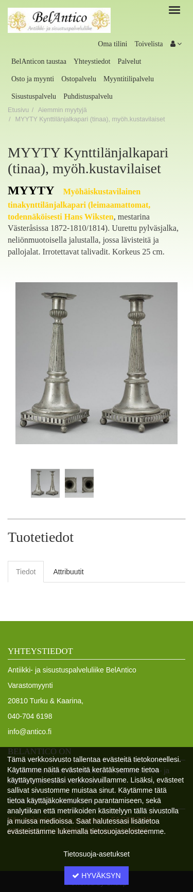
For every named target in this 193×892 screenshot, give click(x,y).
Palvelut (129, 61)
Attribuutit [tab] (68, 572)
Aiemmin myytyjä (62, 110)
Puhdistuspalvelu (88, 96)
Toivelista (148, 44)
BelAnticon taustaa (38, 61)
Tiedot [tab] (26, 572)
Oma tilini (112, 44)
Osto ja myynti (32, 79)
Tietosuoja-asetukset (96, 854)
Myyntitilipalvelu (128, 79)
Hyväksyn (96, 875)
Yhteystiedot (92, 61)
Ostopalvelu (78, 79)
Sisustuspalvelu (33, 96)
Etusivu (18, 110)
